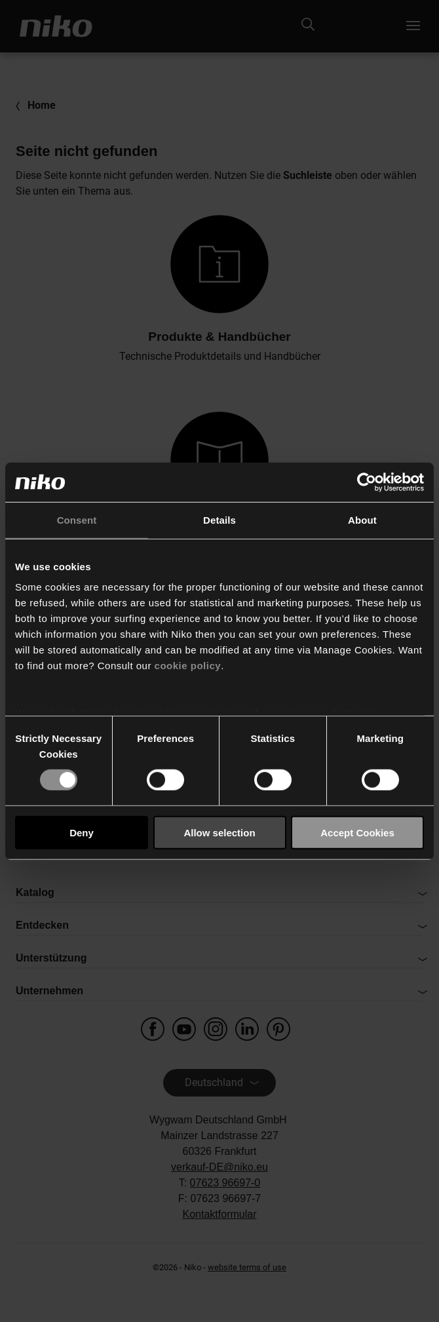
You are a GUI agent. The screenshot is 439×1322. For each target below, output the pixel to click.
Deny (81, 832)
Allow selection (219, 832)
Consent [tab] (77, 519)
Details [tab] (219, 519)
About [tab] (362, 519)
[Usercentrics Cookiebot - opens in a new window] (366, 482)
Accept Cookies (357, 832)
